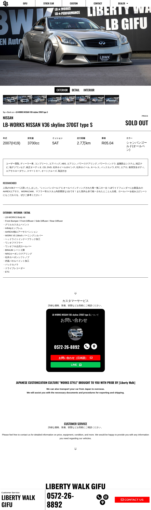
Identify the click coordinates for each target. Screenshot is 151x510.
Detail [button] (75, 90)
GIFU (25, 3)
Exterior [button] (62, 90)
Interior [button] (89, 90)
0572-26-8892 (66, 347)
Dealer (123, 3)
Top (4, 112)
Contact (98, 3)
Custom (74, 3)
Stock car (48, 3)
